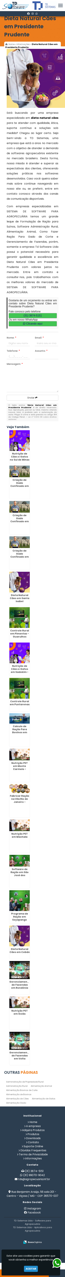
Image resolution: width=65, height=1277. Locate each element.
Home (33, 1122)
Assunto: (41, 351)
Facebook (34, 1212)
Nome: (11, 337)
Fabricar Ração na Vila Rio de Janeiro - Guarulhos (19, 800)
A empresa (33, 1126)
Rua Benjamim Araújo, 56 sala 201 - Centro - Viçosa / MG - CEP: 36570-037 (32, 1194)
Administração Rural (17, 1086)
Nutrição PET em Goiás (19, 1012)
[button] (60, 5)
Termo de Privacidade (33, 1154)
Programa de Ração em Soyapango (19, 916)
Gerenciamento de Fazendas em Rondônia (19, 985)
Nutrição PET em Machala (19, 835)
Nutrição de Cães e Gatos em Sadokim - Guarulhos (19, 670)
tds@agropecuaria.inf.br (34, 1179)
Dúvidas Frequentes (33, 1150)
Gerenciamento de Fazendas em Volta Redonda (19, 1057)
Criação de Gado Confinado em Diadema (19, 484)
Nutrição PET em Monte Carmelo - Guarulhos (19, 767)
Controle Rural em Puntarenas (20, 703)
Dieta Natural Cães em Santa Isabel (19, 598)
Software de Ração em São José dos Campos (20, 874)
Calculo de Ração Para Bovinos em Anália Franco (19, 731)
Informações (33, 1158)
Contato (33, 1142)
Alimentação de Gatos (43, 1098)
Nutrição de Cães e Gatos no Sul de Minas (19, 456)
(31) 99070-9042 (34, 1175)
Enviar (32, 397)
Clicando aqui (32, 323)
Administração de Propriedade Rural (25, 1081)
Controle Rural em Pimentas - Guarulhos (19, 633)
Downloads (33, 1138)
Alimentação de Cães (17, 1098)
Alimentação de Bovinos (18, 1094)
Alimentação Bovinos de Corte (21, 1090)
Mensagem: (15, 364)
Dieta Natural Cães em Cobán (20, 950)
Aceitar (31, 1268)
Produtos (33, 1134)
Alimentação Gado (16, 1102)
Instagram (34, 1208)
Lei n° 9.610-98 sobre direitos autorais (32, 418)
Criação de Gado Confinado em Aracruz (19, 555)
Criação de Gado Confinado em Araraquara (19, 520)
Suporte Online (33, 1146)
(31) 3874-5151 (33, 315)
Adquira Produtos (33, 1130)
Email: (39, 337)
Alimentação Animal (41, 1086)
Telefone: (13, 351)
